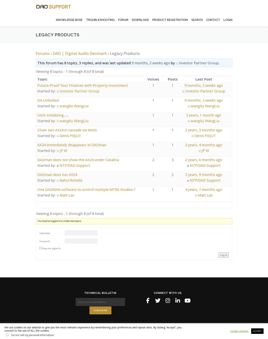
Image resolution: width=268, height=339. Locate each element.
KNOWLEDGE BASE (69, 20)
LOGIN (228, 20)
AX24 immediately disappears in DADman (71, 145)
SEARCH (197, 20)
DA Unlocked (48, 100)
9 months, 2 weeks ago (151, 63)
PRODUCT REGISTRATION (170, 20)
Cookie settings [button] (239, 331)
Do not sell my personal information (32, 335)
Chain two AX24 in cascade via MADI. (67, 130)
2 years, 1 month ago (203, 115)
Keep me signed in (51, 248)
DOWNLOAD (140, 20)
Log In (223, 255)
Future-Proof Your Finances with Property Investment (82, 85)
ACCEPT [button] (257, 331)
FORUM (123, 20)
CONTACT (213, 20)
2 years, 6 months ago (203, 159)
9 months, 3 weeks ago (204, 100)
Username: (45, 233)
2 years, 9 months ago (203, 174)
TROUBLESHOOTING (100, 20)
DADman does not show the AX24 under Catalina (78, 159)
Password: (45, 241)
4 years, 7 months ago (203, 189)
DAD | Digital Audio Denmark (80, 53)
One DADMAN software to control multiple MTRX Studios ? (86, 189)
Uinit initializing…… (53, 115)
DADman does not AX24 (57, 174)
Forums (43, 53)
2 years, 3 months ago (203, 130)
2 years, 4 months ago (203, 145)
